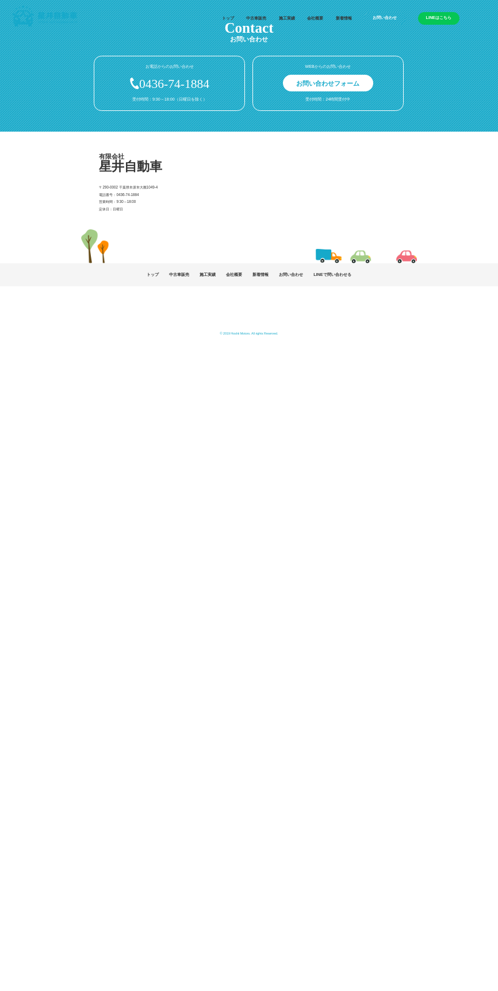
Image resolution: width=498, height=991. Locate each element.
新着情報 (344, 18)
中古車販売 (256, 18)
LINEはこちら (438, 18)
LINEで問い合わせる (332, 274)
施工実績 (287, 18)
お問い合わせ (385, 18)
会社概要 (315, 18)
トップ (228, 18)
